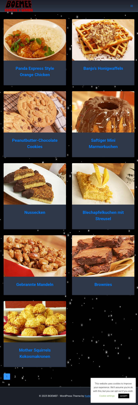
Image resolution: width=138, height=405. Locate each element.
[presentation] (35, 40)
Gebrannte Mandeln (34, 284)
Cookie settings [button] (107, 396)
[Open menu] (131, 6)
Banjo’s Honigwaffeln (103, 68)
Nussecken (34, 212)
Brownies (103, 284)
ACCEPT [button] (123, 396)
